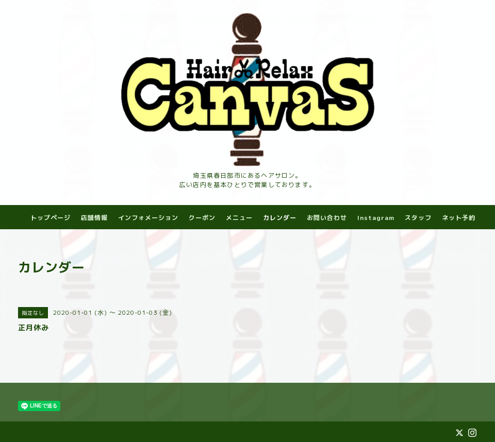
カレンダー (279, 217)
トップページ (50, 217)
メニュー (239, 217)
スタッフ (418, 217)
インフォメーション (148, 217)
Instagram (375, 217)
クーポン (202, 217)
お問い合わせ (327, 217)
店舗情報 (94, 217)
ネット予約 (458, 217)
